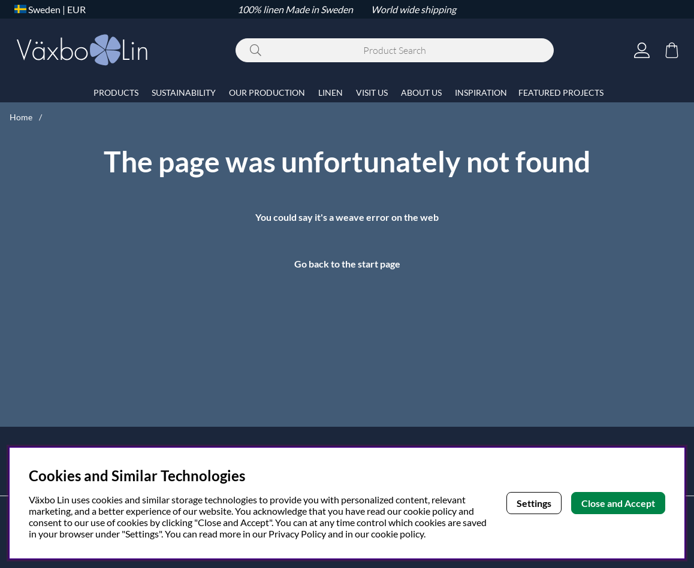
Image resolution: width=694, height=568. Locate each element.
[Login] (641, 50)
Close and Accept (618, 503)
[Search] (395, 50)
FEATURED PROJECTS (561, 92)
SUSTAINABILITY (184, 92)
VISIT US (372, 92)
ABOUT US (421, 92)
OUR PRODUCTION (267, 92)
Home (21, 117)
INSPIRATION (481, 92)
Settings (534, 503)
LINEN (330, 92)
